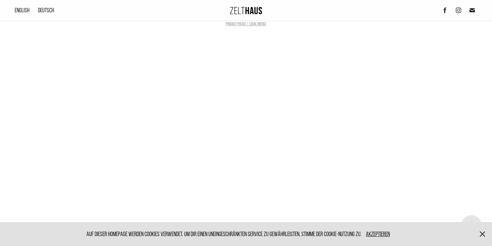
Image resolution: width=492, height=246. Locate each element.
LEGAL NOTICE (257, 24)
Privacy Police (236, 24)
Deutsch (46, 10)
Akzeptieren (378, 234)
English (22, 10)
